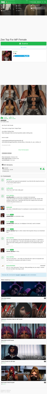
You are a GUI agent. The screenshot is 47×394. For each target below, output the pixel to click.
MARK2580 (9, 207)
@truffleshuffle (10, 197)
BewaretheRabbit (10, 265)
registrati (23, 274)
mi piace (14, 118)
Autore (12, 214)
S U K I (15, 51)
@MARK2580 (9, 216)
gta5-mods (9, 179)
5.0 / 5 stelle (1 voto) (5, 121)
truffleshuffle (9, 188)
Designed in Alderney (6, 390)
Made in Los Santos (5, 391)
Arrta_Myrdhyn (10, 195)
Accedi (18, 274)
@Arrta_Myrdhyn (10, 230)
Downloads (6, 118)
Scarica (23, 44)
